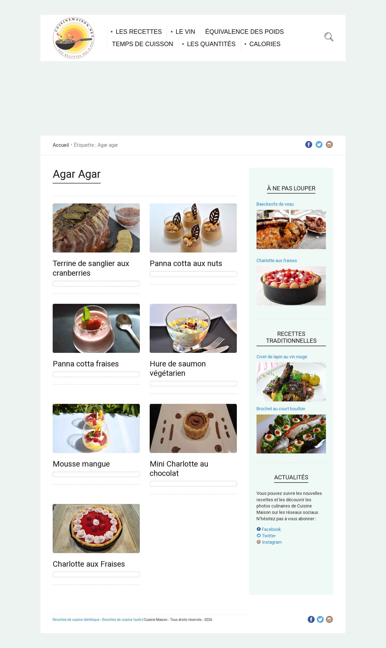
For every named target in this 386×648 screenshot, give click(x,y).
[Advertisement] (193, 98)
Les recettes (139, 31)
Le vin (185, 31)
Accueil (61, 145)
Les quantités (211, 43)
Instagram (269, 542)
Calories (264, 43)
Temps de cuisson (142, 43)
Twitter (266, 535)
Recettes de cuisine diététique (76, 620)
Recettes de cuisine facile (122, 620)
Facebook (269, 529)
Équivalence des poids (244, 31)
